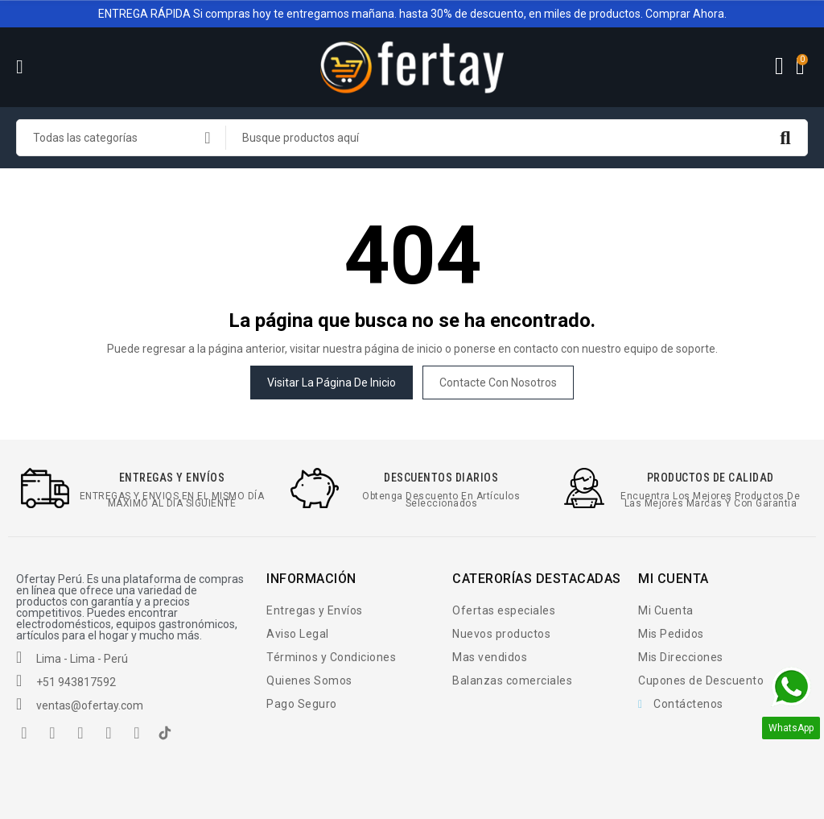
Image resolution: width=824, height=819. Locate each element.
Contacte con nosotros (498, 382)
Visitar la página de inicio (331, 382)
